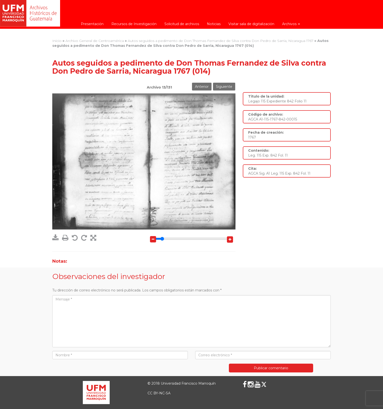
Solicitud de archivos (181, 24)
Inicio (57, 41)
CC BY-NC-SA (159, 393)
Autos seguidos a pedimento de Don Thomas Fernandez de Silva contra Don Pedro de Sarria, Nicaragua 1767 (220, 41)
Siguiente (224, 86)
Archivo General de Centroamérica (94, 41)
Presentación (92, 24)
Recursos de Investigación (134, 24)
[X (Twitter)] (263, 384)
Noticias (214, 24)
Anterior (202, 86)
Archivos (291, 24)
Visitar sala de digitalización (251, 24)
